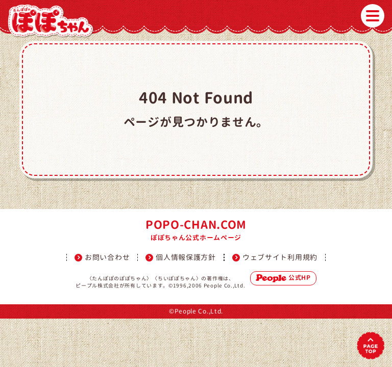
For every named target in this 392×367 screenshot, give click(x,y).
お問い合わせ (107, 257)
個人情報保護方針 (186, 257)
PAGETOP (370, 345)
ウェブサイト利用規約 (279, 257)
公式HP (283, 277)
